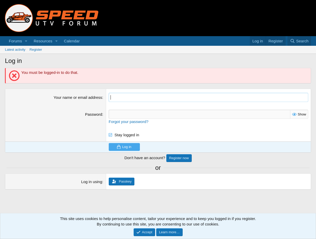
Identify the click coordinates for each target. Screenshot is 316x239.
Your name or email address (78, 97)
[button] (26, 41)
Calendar (72, 41)
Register (36, 49)
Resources (43, 41)
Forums (15, 41)
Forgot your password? (128, 121)
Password (93, 114)
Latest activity (15, 49)
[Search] (299, 41)
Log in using (91, 181)
